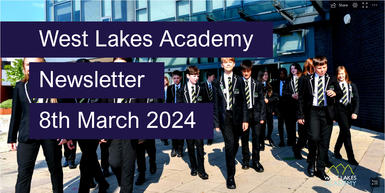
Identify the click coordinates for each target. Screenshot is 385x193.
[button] (339, 5)
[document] (192, 96)
